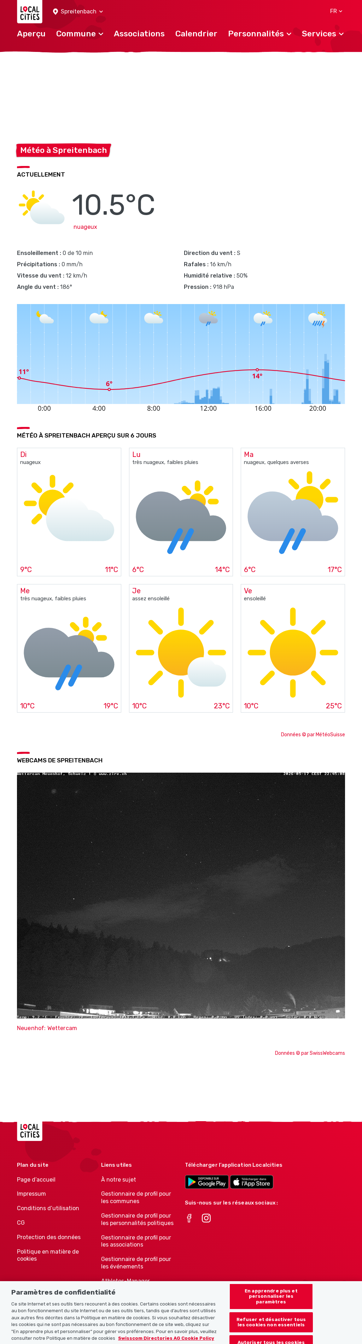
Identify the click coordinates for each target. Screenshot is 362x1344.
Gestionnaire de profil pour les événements (136, 1263)
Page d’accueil (36, 1179)
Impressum (31, 1193)
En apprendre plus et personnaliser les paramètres (271, 1303)
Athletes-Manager (125, 1281)
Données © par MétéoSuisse (313, 735)
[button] (78, 12)
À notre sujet (118, 1179)
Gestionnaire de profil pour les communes (136, 1197)
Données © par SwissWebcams (310, 1053)
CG (21, 1222)
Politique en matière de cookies (48, 1255)
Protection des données (49, 1237)
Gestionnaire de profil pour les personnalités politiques (137, 1219)
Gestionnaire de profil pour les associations (136, 1241)
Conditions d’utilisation (48, 1208)
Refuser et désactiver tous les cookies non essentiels (271, 1329)
